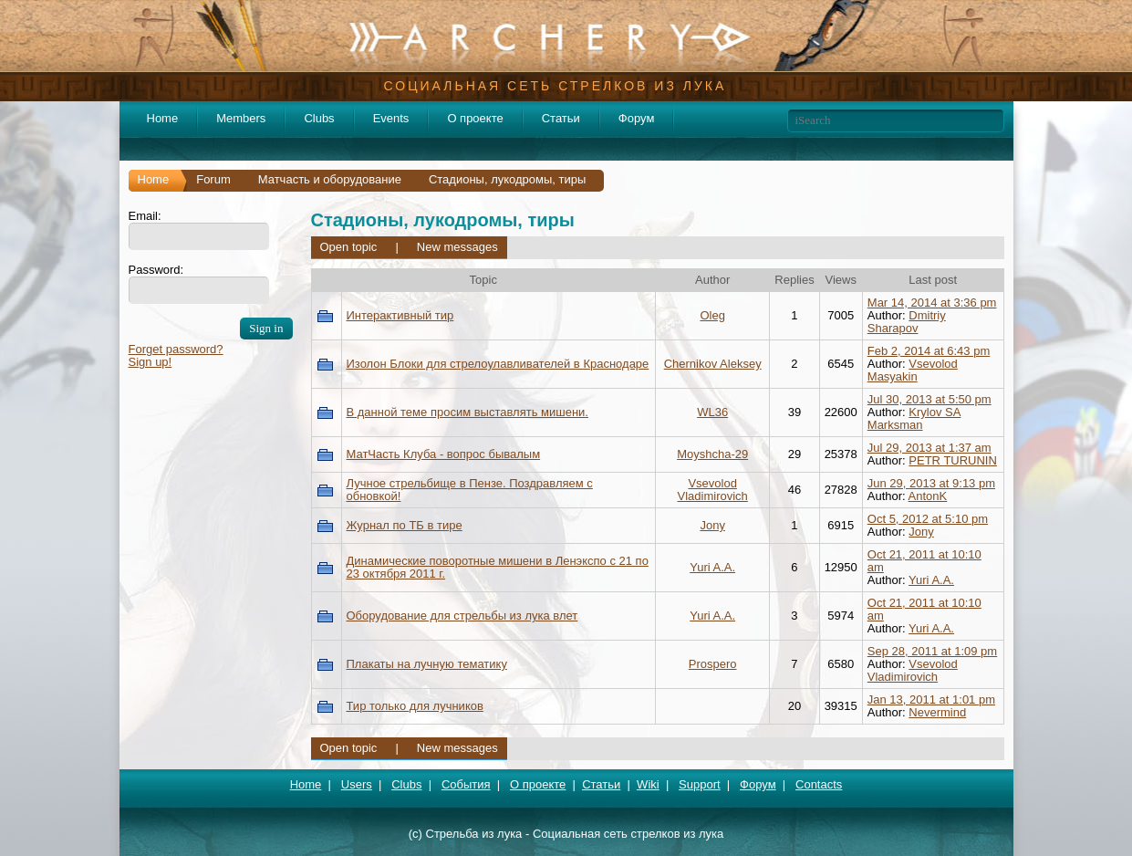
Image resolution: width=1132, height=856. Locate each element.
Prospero (713, 664)
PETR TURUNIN (953, 460)
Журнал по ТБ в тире (404, 525)
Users (356, 784)
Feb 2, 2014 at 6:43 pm (928, 351)
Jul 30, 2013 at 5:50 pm (929, 399)
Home (163, 118)
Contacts (818, 784)
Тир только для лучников (415, 706)
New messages (457, 247)
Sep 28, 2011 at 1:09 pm (932, 651)
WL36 (712, 412)
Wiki (648, 784)
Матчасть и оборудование (329, 179)
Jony (712, 525)
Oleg (712, 315)
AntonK (928, 496)
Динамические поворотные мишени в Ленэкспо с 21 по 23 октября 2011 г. (498, 567)
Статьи (561, 118)
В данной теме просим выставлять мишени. (467, 412)
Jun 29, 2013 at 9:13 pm (931, 483)
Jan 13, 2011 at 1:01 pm (931, 699)
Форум (636, 118)
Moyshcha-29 (712, 454)
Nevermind (937, 712)
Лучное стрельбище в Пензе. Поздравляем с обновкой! (470, 489)
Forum (213, 179)
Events (391, 118)
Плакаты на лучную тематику (427, 664)
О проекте (475, 118)
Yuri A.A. (712, 567)
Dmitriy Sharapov (906, 321)
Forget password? (176, 349)
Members (240, 118)
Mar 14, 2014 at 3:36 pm (932, 302)
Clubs (319, 118)
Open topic (349, 247)
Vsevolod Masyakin (912, 370)
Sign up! (150, 362)
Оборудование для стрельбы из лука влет (462, 615)
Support (700, 784)
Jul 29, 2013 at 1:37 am (929, 447)
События (466, 784)
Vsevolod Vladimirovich (713, 489)
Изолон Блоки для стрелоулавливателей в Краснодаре (498, 364)
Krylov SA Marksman (914, 418)
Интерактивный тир (400, 315)
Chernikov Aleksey (713, 364)
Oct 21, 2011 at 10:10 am (924, 561)
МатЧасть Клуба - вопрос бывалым (444, 454)
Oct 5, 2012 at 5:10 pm (927, 519)
